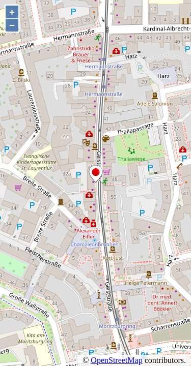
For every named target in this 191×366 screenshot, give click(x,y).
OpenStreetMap (116, 360)
